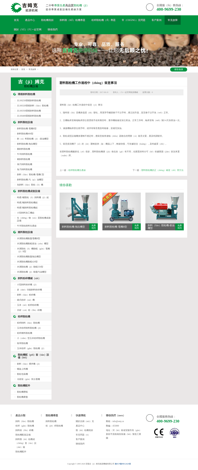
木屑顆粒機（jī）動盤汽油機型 (31, 272)
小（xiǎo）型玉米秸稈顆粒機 (31, 338)
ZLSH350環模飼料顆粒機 (29, 111)
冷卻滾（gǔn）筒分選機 (28, 379)
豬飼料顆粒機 (23, 159)
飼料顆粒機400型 (25, 134)
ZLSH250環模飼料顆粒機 (29, 100)
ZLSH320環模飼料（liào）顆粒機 (32, 105)
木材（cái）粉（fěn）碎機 (29, 310)
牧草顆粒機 (22, 343)
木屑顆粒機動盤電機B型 (28, 238)
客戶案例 (156, 20)
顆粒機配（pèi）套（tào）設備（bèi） (33, 356)
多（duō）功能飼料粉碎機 (29, 290)
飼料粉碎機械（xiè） (29, 278)
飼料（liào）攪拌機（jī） (29, 364)
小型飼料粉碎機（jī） (27, 284)
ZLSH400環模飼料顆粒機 (29, 116)
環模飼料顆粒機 (26, 94)
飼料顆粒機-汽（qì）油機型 (30, 179)
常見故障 (173, 20)
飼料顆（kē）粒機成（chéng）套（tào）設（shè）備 (25, 443)
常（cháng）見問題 (133, 20)
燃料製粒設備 (25, 232)
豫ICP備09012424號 (123, 464)
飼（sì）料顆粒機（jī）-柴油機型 (33, 139)
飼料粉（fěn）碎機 (24, 430)
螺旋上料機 (22, 369)
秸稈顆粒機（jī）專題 (103, 20)
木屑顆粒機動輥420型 (27, 262)
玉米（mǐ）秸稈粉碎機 (28, 305)
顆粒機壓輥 (22, 392)
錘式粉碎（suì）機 (26, 300)
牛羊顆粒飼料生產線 (27, 226)
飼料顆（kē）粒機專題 (72, 20)
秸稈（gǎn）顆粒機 (24, 426)
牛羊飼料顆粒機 (24, 154)
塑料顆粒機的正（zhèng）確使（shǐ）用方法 (162, 170)
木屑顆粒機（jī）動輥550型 (30, 267)
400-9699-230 (169, 9)
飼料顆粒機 (51, 421)
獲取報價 (178, 69)
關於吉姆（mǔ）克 (85, 421)
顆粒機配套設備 (23, 435)
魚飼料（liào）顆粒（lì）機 (30, 185)
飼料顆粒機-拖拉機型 (27, 144)
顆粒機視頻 (47, 20)
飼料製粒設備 (25, 122)
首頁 (16, 20)
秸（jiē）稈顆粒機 (54, 426)
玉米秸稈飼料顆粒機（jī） (29, 328)
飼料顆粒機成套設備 (29, 191)
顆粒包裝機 (22, 374)
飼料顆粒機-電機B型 (27, 128)
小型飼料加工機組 (25, 213)
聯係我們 (53, 29)
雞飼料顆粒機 (23, 149)
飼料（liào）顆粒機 (24, 421)
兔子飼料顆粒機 (24, 169)
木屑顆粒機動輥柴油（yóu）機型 (32, 243)
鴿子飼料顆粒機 (24, 164)
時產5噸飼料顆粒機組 (27, 208)
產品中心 (30, 20)
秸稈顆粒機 (24, 316)
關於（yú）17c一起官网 (27, 29)
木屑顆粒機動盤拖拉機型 (29, 256)
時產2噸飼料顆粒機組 (27, 202)
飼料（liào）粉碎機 (26, 295)
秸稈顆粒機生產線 (77, 170)
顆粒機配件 (24, 385)
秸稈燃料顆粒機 (24, 333)
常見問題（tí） (83, 435)
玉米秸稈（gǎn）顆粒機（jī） (31, 348)
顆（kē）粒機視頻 (84, 430)
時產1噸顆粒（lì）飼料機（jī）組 (33, 197)
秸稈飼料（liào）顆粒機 (28, 323)
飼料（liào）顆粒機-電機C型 (30, 174)
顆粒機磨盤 (22, 397)
